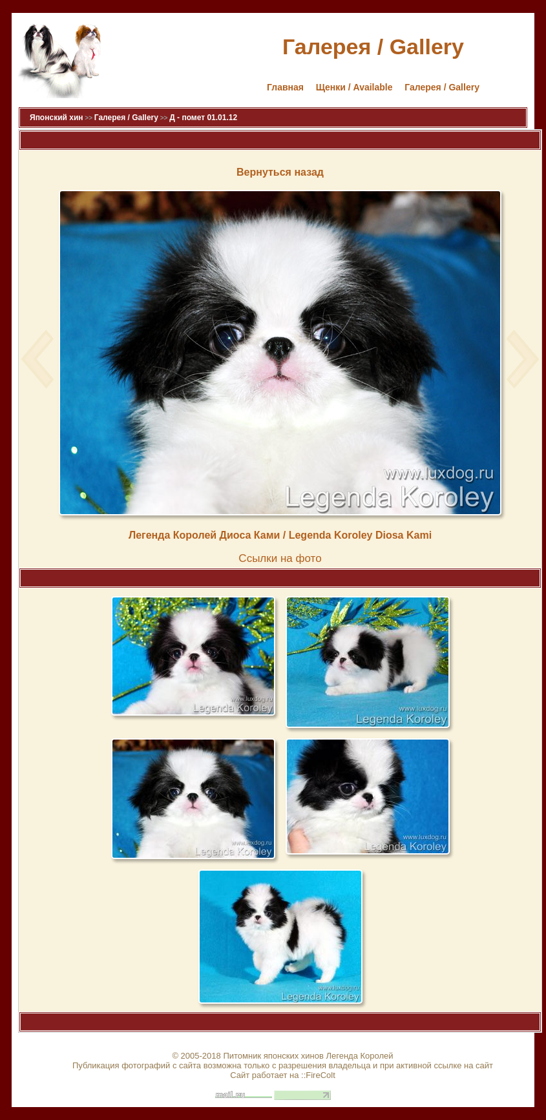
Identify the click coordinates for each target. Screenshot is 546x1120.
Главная (285, 87)
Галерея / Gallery (441, 87)
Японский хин (56, 117)
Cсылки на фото (279, 558)
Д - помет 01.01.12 (203, 117)
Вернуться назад (280, 172)
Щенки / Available (354, 87)
